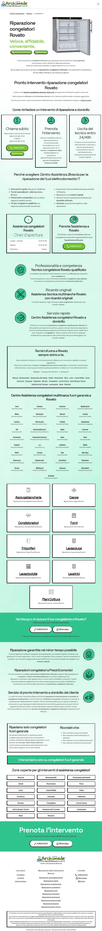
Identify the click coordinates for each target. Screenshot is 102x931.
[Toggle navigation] (98, 4)
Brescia (15, 378)
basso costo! (86, 100)
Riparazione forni (51, 891)
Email (81, 881)
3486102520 (17, 148)
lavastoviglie (28, 574)
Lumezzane (53, 384)
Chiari (87, 378)
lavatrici (74, 574)
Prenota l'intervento (21, 52)
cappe (74, 497)
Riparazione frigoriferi (50, 894)
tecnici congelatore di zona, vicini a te (39, 92)
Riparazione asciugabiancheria (51, 878)
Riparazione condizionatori (51, 884)
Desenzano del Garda (39, 378)
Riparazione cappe (51, 881)
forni (73, 523)
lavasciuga (74, 548)
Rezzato (67, 384)
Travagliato (53, 381)
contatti (20, 878)
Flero (66, 378)
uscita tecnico (20, 881)
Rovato (29, 13)
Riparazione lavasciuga (51, 897)
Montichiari (58, 378)
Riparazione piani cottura (51, 907)
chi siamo (21, 875)
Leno (71, 378)
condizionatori (28, 523)
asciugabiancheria (28, 497)
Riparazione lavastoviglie (51, 900)
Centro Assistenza (17, 13)
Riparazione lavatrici (51, 904)
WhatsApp (41, 52)
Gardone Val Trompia (40, 384)
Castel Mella (79, 378)
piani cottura (51, 599)
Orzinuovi (20, 381)
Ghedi (50, 378)
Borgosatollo (24, 378)
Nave (61, 384)
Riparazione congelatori (51, 887)
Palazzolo (37, 381)
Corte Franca (64, 381)
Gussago (28, 381)
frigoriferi (28, 548)
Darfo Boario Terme (77, 381)
